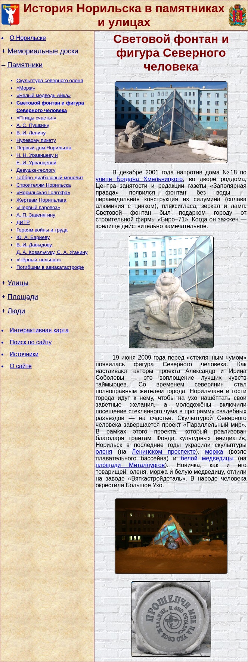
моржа (214, 451)
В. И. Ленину (31, 133)
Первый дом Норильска (43, 147)
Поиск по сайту (31, 342)
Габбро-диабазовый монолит (49, 177)
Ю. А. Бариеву (33, 237)
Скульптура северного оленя (49, 80)
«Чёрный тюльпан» (38, 259)
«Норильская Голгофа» (43, 192)
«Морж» (25, 88)
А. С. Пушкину (32, 125)
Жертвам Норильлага (41, 200)
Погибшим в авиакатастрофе (50, 267)
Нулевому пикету (36, 140)
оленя (104, 451)
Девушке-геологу (35, 170)
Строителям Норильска (43, 185)
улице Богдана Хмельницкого (139, 179)
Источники (24, 354)
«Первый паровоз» (38, 207)
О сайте (21, 366)
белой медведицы (207, 458)
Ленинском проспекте (164, 451)
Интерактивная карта (39, 330)
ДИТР (23, 222)
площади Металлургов (130, 465)
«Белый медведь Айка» (43, 95)
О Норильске (28, 38)
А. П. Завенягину (35, 215)
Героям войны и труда (42, 230)
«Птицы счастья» (36, 118)
